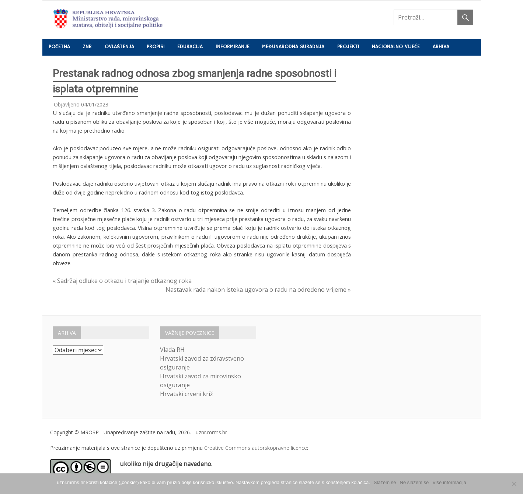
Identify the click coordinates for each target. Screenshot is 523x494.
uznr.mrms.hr (211, 432)
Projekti (348, 46)
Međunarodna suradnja (293, 46)
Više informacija (449, 482)
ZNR (87, 46)
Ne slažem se (414, 482)
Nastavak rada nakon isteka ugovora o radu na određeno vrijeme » (258, 289)
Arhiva (441, 46)
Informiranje (233, 46)
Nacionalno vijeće (396, 46)
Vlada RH (172, 350)
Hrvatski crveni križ (186, 394)
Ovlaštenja (119, 46)
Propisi (156, 46)
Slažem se (385, 482)
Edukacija (190, 46)
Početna (59, 46)
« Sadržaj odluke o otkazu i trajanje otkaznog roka (122, 281)
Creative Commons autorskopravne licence (255, 447)
